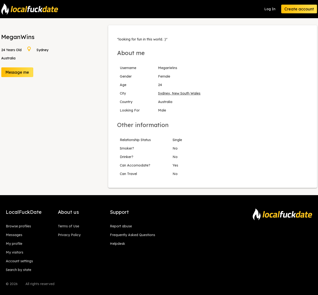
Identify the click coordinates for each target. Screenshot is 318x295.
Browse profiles (18, 226)
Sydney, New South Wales (179, 93)
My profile (14, 243)
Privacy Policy (69, 235)
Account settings (19, 261)
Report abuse (121, 226)
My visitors (14, 252)
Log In (269, 9)
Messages (14, 235)
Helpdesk (117, 243)
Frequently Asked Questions (132, 235)
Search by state (18, 270)
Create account (299, 9)
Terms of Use (68, 226)
